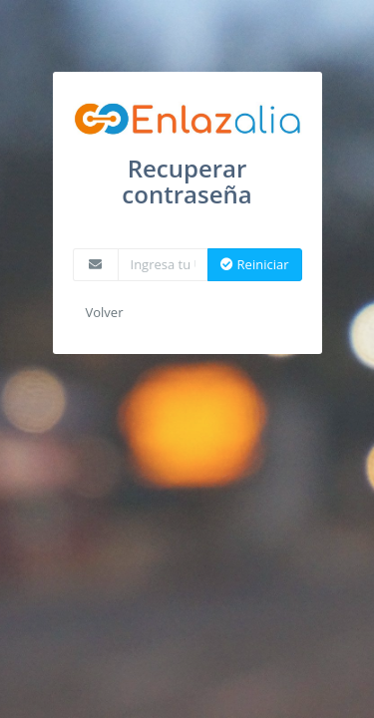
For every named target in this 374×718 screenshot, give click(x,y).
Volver (105, 312)
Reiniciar (254, 264)
